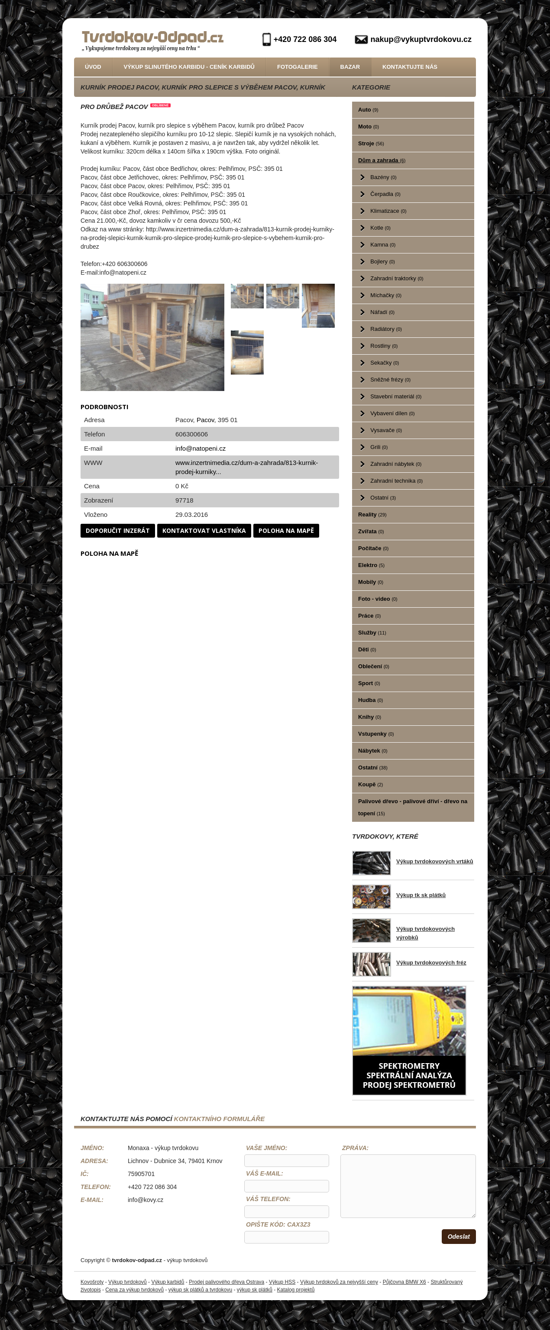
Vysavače (386, 430)
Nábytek (372, 750)
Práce (369, 615)
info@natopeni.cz (200, 448)
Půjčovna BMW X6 (404, 1282)
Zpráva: (355, 1147)
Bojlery (382, 261)
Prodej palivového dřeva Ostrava (226, 1282)
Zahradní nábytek (395, 464)
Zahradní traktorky (396, 278)
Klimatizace (388, 211)
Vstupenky (376, 734)
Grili (379, 447)
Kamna (382, 244)
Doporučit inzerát (118, 530)
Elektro (371, 565)
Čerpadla (385, 194)
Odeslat (459, 1236)
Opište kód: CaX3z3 (278, 1224)
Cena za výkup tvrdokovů (134, 1290)
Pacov (205, 419)
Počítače (373, 548)
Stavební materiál (395, 396)
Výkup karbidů (167, 1282)
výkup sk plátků (254, 1290)
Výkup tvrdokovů (127, 1282)
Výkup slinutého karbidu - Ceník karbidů (189, 67)
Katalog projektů (296, 1290)
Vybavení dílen (392, 413)
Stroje (371, 143)
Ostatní (383, 497)
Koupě (370, 784)
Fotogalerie (297, 67)
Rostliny (384, 346)
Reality (372, 514)
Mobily (370, 582)
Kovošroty (92, 1282)
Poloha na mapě (286, 530)
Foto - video (378, 599)
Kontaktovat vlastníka (204, 530)
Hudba (370, 700)
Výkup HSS (282, 1282)
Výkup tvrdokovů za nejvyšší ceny (339, 1282)
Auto (368, 109)
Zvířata (371, 531)
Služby (372, 632)
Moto (368, 126)
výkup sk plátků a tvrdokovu (200, 1290)
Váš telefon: (268, 1198)
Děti (367, 649)
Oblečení (373, 666)
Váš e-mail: (264, 1173)
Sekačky (384, 362)
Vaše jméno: (266, 1147)
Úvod (93, 67)
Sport (369, 683)
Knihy (369, 717)
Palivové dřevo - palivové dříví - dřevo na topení (412, 807)
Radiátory (385, 329)
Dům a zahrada (381, 160)
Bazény (383, 177)
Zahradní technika (396, 481)
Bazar (350, 67)
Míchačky (385, 295)
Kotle (380, 227)
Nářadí (382, 312)
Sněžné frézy (390, 379)
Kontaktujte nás (409, 67)
